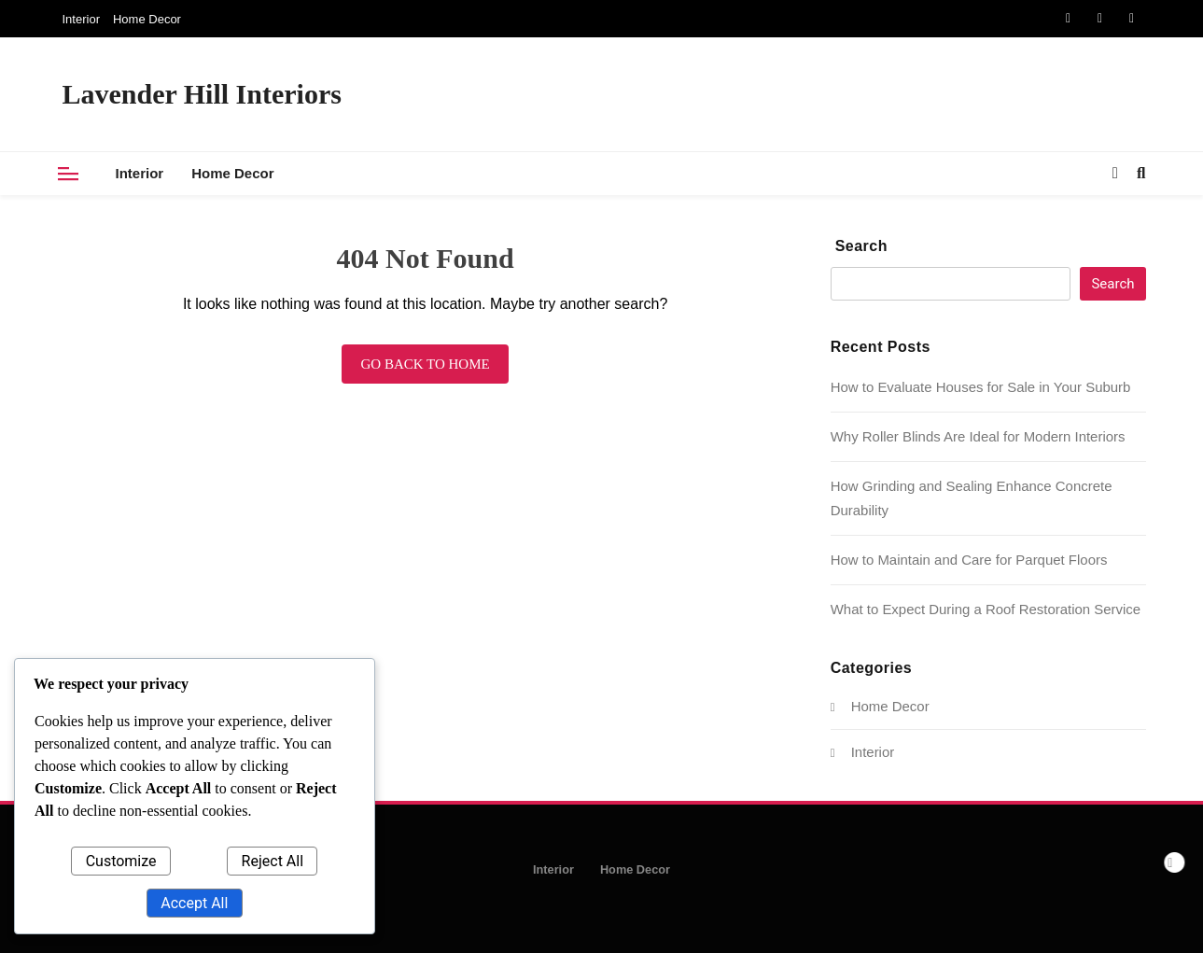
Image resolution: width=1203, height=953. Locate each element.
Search (861, 246)
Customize (121, 861)
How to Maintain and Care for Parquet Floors (969, 560)
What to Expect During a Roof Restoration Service (985, 609)
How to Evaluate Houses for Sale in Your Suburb (981, 387)
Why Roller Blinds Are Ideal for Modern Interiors (978, 436)
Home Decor (147, 19)
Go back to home (424, 364)
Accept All (194, 903)
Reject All (272, 861)
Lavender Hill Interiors (202, 93)
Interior (81, 19)
